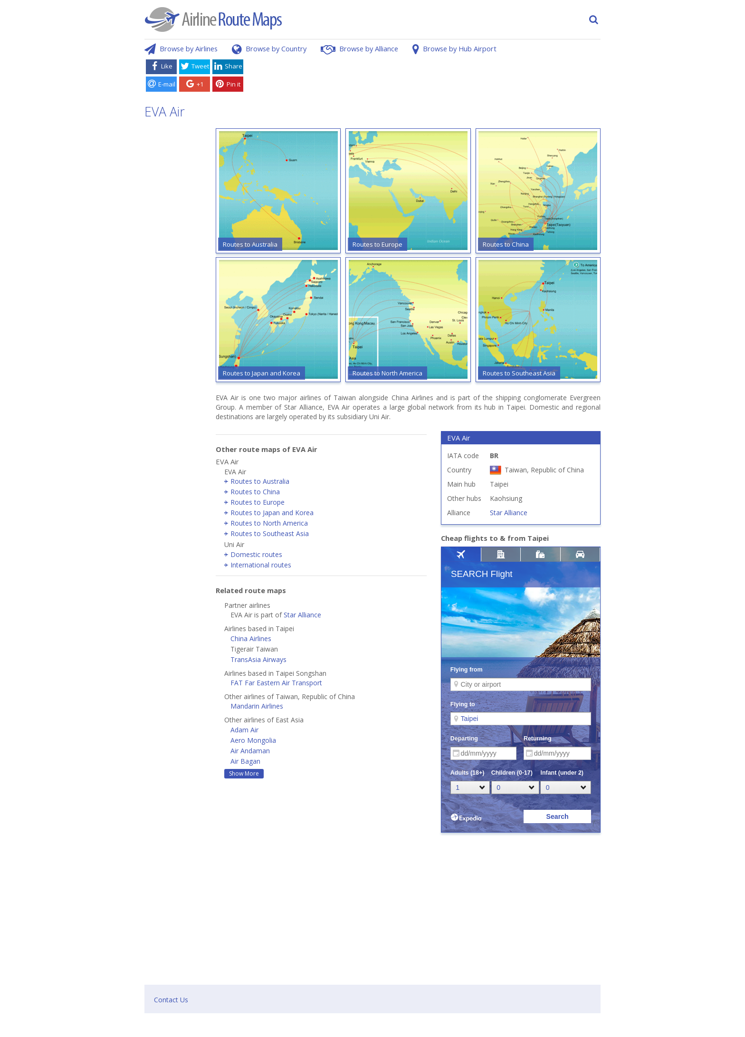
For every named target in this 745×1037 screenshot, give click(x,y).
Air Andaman (250, 750)
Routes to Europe (257, 502)
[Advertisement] (424, 77)
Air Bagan (245, 761)
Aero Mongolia (253, 740)
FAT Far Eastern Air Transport (276, 682)
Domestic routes (256, 554)
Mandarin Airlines (256, 706)
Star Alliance (302, 614)
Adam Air (244, 729)
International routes (260, 564)
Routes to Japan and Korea (272, 512)
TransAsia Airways (258, 659)
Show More (244, 773)
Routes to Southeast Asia (269, 533)
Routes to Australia (259, 481)
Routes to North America (269, 523)
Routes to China (255, 491)
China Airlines (250, 638)
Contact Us (171, 999)
